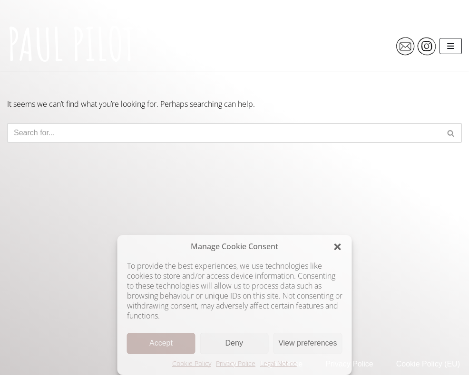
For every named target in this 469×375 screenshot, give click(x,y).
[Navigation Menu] (451, 46)
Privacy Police (235, 363)
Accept (161, 343)
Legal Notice (278, 363)
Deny (234, 343)
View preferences (307, 343)
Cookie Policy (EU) (428, 364)
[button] (337, 247)
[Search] (223, 133)
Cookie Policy (191, 363)
